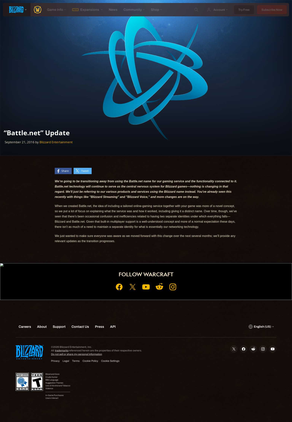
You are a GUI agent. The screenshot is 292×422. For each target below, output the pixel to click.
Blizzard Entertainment (56, 142)
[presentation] (17, 9)
